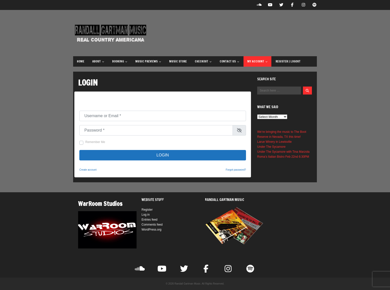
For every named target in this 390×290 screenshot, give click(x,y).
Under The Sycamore (271, 146)
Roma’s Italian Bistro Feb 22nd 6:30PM (283, 156)
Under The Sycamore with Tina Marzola (283, 151)
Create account (88, 169)
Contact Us (229, 61)
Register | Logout (288, 61)
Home (80, 61)
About (98, 61)
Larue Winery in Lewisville (274, 142)
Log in (146, 214)
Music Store (178, 61)
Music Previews (148, 61)
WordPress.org (151, 229)
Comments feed (152, 224)
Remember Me (95, 142)
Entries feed (149, 219)
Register (147, 209)
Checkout (203, 61)
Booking (119, 61)
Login (162, 155)
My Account (257, 61)
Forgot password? (236, 169)
